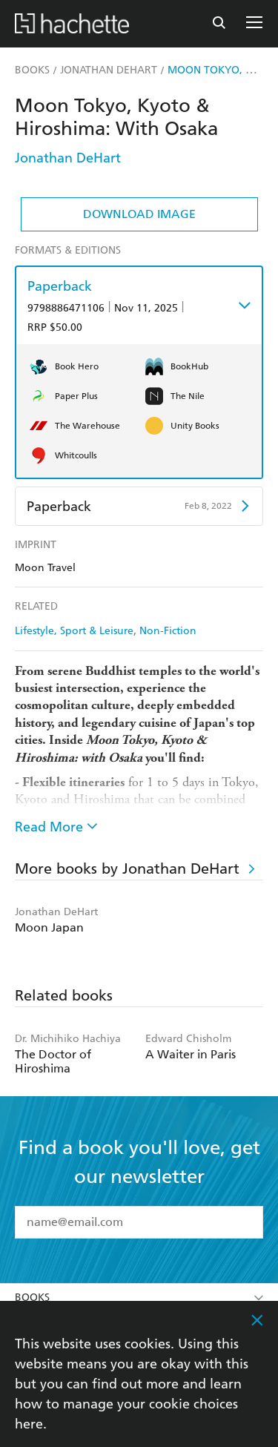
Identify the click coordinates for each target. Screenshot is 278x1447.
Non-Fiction (167, 630)
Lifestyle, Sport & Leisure (74, 630)
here (29, 1423)
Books (139, 1297)
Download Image (139, 214)
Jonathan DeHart (68, 157)
